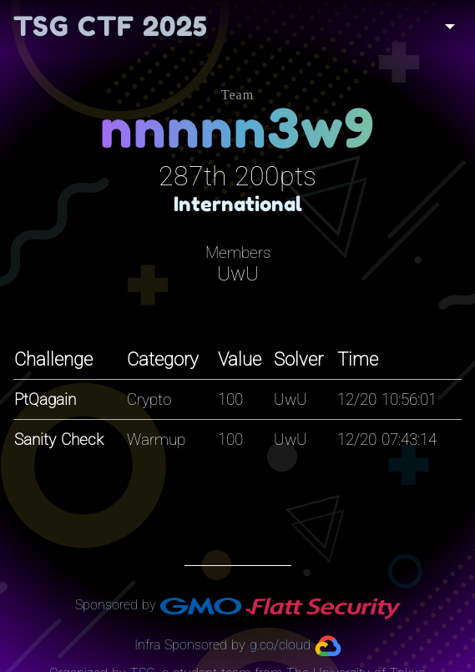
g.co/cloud (280, 645)
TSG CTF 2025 (110, 26)
